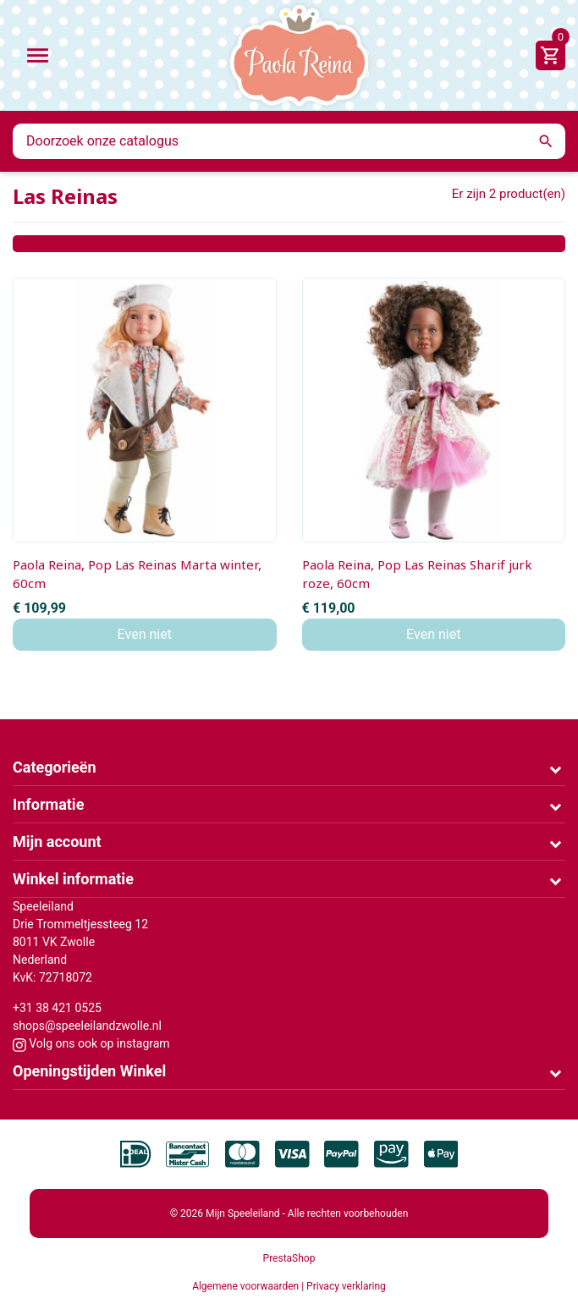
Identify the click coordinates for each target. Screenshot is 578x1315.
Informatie (48, 804)
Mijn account (57, 841)
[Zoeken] (289, 141)
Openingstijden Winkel (89, 1071)
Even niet (145, 634)
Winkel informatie (73, 879)
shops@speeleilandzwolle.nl (87, 1025)
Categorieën (54, 767)
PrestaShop (289, 1258)
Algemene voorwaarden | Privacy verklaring (289, 1286)
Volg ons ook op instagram (91, 1043)
